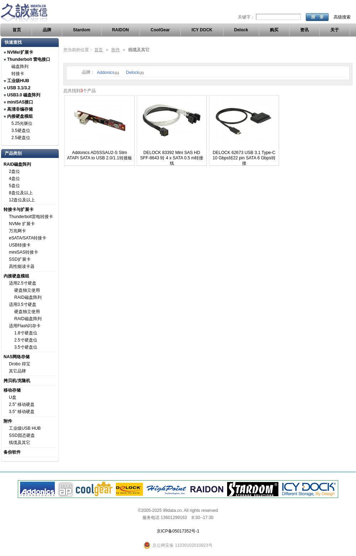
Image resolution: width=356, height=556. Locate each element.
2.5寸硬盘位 (25, 340)
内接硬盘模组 (20, 116)
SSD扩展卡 (20, 259)
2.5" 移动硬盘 (22, 404)
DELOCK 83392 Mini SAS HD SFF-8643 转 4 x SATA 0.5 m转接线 (172, 158)
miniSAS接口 (20, 102)
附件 (8, 421)
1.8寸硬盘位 (25, 332)
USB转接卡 (20, 245)
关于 (334, 29)
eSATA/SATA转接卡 (27, 237)
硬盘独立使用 (27, 290)
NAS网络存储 (17, 356)
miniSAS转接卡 (23, 252)
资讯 (304, 29)
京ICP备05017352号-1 (178, 531)
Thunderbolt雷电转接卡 (31, 216)
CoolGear (160, 29)
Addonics (108, 72)
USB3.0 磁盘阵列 (23, 94)
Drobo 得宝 (19, 363)
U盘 (12, 397)
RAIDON (120, 29)
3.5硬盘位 (20, 130)
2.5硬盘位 (20, 137)
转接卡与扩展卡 (18, 209)
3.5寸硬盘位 (25, 347)
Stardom (81, 29)
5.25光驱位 (21, 123)
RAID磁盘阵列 (17, 164)
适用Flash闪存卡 (25, 325)
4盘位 (14, 178)
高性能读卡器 (22, 266)
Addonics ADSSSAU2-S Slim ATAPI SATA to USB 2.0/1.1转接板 (99, 155)
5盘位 (14, 185)
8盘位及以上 (21, 192)
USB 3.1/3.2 (18, 87)
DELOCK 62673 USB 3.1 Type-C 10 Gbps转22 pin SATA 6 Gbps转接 (244, 158)
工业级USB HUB (25, 428)
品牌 (47, 29)
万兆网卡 (17, 230)
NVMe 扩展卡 (22, 223)
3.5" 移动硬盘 (22, 411)
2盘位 (14, 171)
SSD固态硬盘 (22, 435)
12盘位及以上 (22, 199)
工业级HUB (18, 80)
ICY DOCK (202, 29)
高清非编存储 (20, 109)
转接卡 (17, 73)
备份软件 (12, 452)
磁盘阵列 (19, 66)
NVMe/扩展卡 (20, 52)
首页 (16, 29)
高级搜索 (342, 17)
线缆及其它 (19, 442)
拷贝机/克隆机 (17, 380)
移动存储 (12, 390)
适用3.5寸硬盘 (22, 304)
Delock (241, 29)
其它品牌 (17, 371)
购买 (274, 29)
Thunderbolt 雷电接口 (28, 59)
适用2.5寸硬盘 (22, 283)
